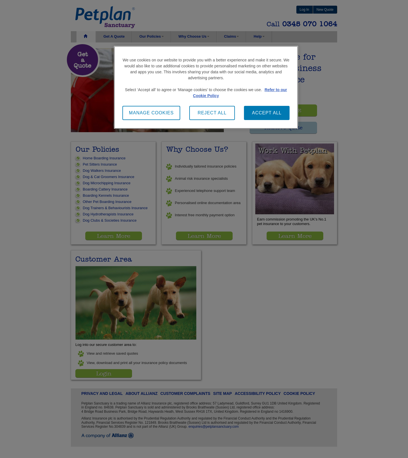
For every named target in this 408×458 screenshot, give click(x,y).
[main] (206, 87)
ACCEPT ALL (267, 112)
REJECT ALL (212, 112)
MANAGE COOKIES (151, 112)
